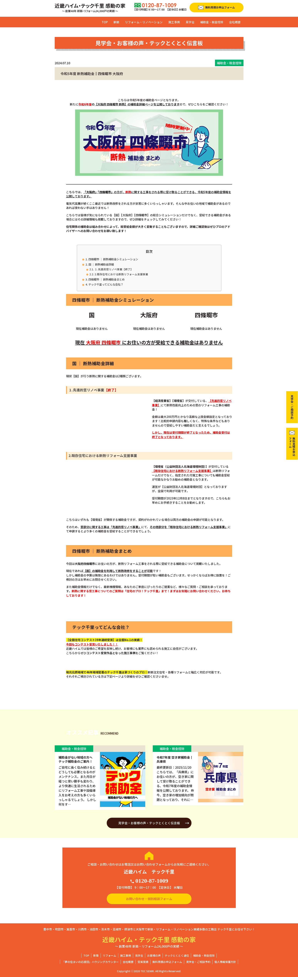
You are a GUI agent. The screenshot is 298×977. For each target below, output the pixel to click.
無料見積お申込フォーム (167, 962)
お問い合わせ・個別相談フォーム (149, 898)
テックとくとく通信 (177, 955)
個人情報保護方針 (225, 962)
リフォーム (109, 955)
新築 (116, 22)
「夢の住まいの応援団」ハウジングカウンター (90, 962)
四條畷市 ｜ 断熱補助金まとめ (106, 279)
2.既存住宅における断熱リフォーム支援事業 (121, 274)
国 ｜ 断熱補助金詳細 (101, 264)
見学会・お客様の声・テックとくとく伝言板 (149, 823)
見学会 (190, 22)
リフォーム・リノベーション (144, 22)
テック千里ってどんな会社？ (105, 284)
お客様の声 (154, 955)
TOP (105, 22)
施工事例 (174, 22)
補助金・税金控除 (211, 22)
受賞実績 (143, 962)
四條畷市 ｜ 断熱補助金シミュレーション (113, 259)
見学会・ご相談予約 (198, 962)
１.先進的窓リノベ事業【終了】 (114, 269)
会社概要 (235, 22)
